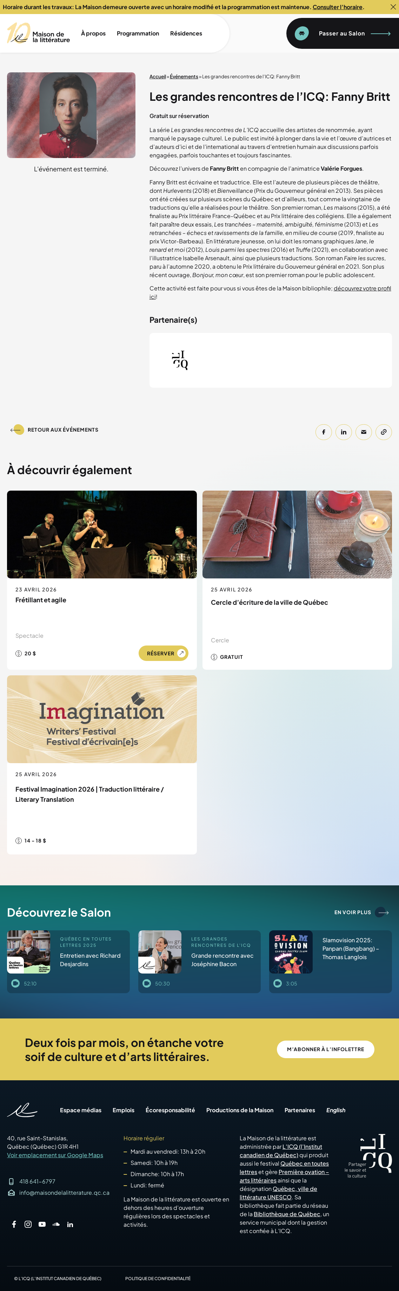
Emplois (123, 1110)
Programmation (138, 33)
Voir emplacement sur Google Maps (55, 1155)
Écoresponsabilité (170, 1110)
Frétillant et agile (40, 600)
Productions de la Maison (239, 1110)
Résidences (186, 33)
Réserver (160, 653)
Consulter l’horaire (338, 7)
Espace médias (80, 1110)
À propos (93, 33)
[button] (323, 432)
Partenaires (300, 1110)
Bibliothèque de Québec (287, 1214)
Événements (184, 76)
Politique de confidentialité (158, 1278)
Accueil (157, 76)
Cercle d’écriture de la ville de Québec (269, 602)
